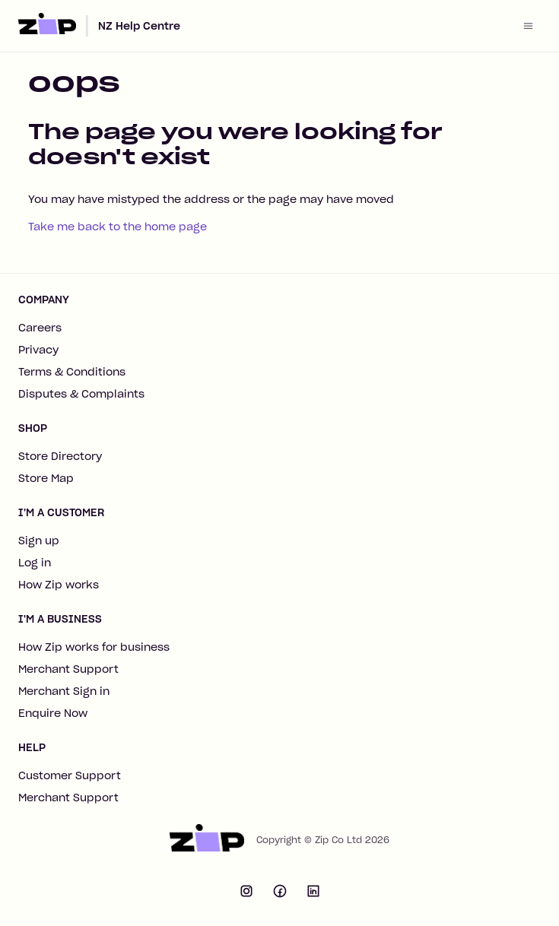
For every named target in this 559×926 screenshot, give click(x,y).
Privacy (38, 350)
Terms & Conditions (71, 372)
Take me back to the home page (117, 226)
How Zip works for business (94, 647)
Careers (40, 328)
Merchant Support (68, 669)
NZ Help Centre (139, 26)
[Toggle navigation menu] (528, 26)
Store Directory (60, 456)
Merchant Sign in (64, 691)
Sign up (38, 540)
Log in (34, 562)
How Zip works (58, 584)
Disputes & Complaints (81, 394)
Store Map (46, 478)
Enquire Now (52, 713)
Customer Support (69, 775)
